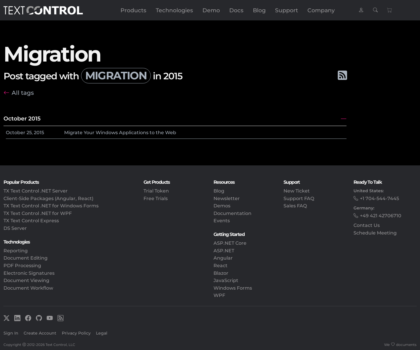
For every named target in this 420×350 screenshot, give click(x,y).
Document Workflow (28, 288)
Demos (222, 206)
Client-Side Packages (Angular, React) (48, 198)
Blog (259, 10)
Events (222, 220)
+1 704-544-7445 (379, 198)
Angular (223, 258)
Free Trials (156, 198)
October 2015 (22, 118)
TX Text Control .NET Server (36, 191)
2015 (39, 132)
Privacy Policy (76, 333)
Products (133, 10)
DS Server (15, 228)
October (15, 132)
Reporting (16, 250)
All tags (23, 92)
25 (29, 132)
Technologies (174, 10)
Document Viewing (26, 280)
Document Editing (26, 258)
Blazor (221, 273)
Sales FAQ (295, 206)
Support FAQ (299, 198)
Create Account (40, 333)
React (221, 265)
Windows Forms (233, 288)
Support (286, 10)
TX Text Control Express (31, 220)
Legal (101, 333)
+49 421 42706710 (380, 215)
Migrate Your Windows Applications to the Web (120, 132)
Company (321, 10)
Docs (236, 10)
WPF (219, 295)
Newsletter (227, 198)
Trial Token (156, 191)
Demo (211, 10)
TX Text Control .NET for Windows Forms (51, 206)
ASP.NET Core (230, 243)
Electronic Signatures (29, 273)
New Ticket (297, 191)
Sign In (11, 333)
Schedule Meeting (375, 233)
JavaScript (226, 280)
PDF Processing (22, 265)
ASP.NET (224, 250)
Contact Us (367, 225)
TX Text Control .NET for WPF (38, 213)
